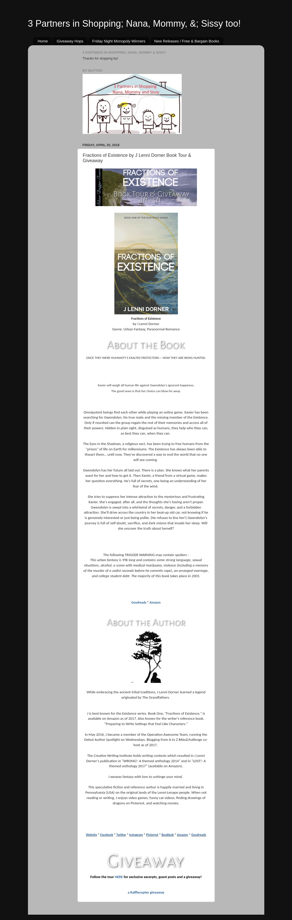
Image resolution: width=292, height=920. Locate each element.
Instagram (136, 835)
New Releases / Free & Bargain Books (186, 41)
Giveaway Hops (70, 41)
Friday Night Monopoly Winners (118, 41)
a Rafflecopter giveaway (146, 892)
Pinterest (152, 835)
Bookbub (167, 835)
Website (91, 835)
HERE (119, 877)
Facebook (106, 835)
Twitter (121, 835)
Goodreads (138, 602)
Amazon (155, 602)
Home (43, 41)
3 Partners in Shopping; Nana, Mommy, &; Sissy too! (134, 23)
